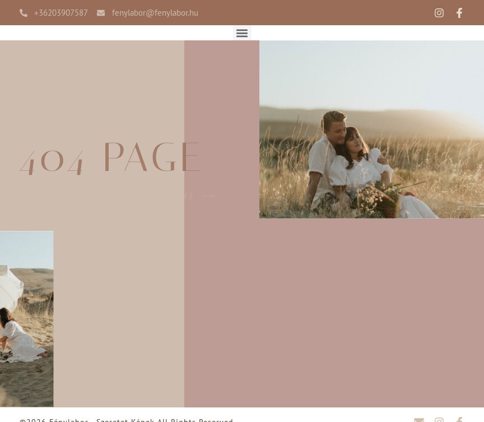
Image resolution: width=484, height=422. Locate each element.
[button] (242, 33)
